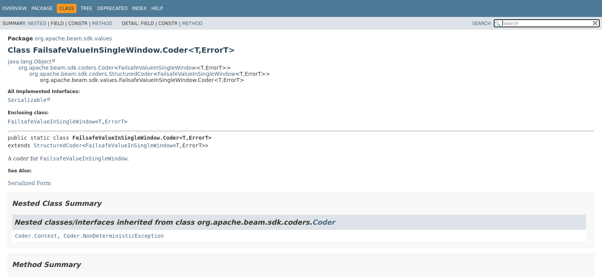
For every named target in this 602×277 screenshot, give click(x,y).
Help (157, 8)
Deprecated (112, 8)
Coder (323, 222)
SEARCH (481, 23)
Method (102, 23)
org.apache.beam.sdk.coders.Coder (66, 68)
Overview (14, 8)
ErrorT (114, 121)
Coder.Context (36, 236)
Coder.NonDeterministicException (113, 236)
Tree (87, 8)
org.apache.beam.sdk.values (73, 38)
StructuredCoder (57, 145)
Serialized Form (29, 183)
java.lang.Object (29, 61)
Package (42, 8)
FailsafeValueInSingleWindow (157, 68)
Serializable (27, 100)
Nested (37, 23)
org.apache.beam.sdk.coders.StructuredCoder (91, 74)
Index (139, 8)
